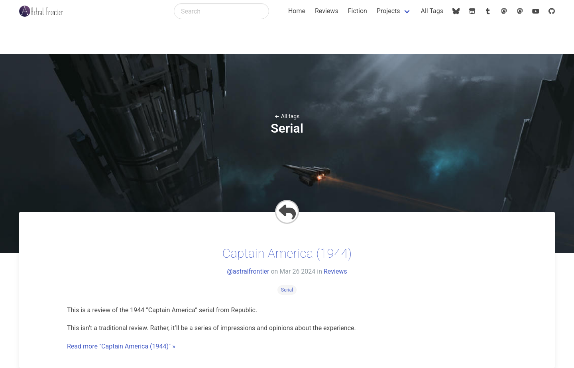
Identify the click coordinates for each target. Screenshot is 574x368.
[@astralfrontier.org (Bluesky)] (456, 11)
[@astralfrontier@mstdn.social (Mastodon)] (520, 11)
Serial (287, 290)
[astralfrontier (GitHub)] (552, 11)
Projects (388, 11)
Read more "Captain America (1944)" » (121, 346)
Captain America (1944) (287, 253)
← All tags (287, 116)
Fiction (357, 11)
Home (296, 11)
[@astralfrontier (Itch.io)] (472, 11)
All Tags (432, 11)
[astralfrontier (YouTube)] (536, 11)
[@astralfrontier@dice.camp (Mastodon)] (504, 11)
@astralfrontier (248, 271)
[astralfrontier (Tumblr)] (488, 11)
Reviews (326, 11)
